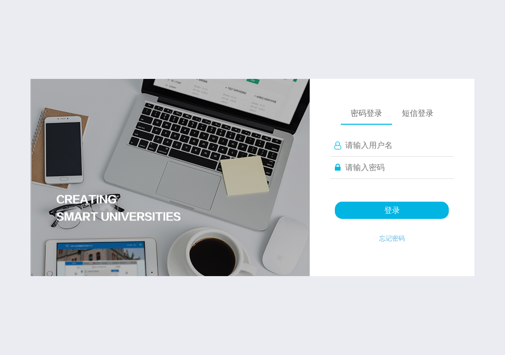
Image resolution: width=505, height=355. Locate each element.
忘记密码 (392, 238)
